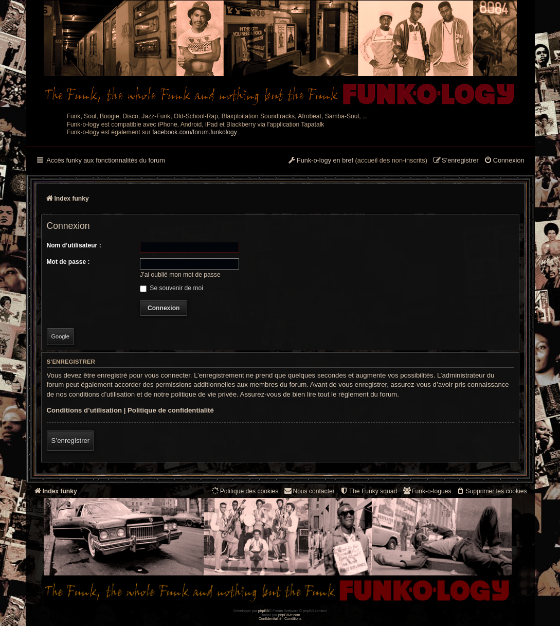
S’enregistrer (70, 440)
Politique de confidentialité (171, 410)
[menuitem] (504, 161)
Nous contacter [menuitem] (308, 491)
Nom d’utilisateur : (74, 245)
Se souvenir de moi (171, 288)
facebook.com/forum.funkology (194, 132)
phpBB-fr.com (289, 615)
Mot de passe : (68, 261)
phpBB (263, 611)
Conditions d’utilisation (84, 410)
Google (60, 336)
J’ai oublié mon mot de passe (180, 274)
